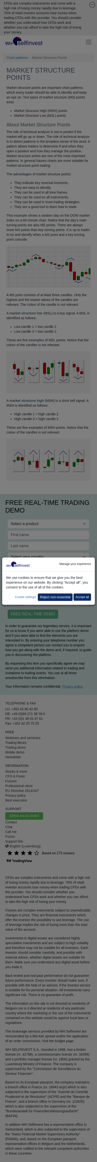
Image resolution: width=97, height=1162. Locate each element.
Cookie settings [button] (25, 597)
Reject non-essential (55, 597)
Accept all (82, 597)
